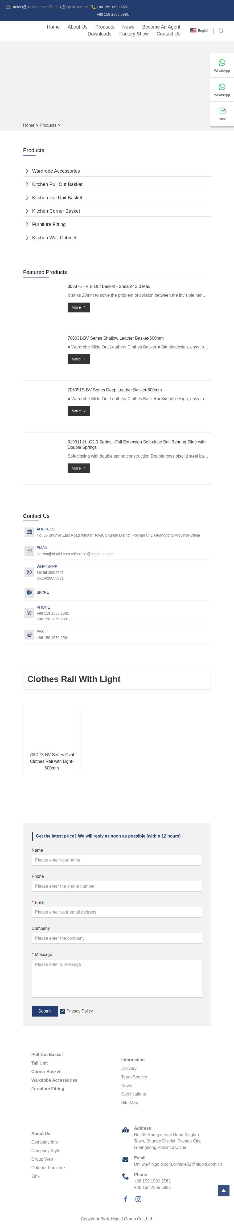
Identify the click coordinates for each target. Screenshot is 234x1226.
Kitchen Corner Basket (56, 211)
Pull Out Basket (47, 1054)
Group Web (42, 1159)
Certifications (133, 1094)
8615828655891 (50, 578)
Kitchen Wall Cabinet (54, 237)
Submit (45, 1011)
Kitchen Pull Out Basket (57, 184)
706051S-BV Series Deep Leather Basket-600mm (115, 390)
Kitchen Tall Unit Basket (57, 197)
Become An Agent (161, 27)
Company (41, 928)
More (79, 307)
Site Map (129, 1102)
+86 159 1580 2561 (53, 638)
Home (53, 27)
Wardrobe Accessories (56, 171)
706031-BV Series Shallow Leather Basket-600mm (116, 338)
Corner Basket (45, 1071)
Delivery (129, 1068)
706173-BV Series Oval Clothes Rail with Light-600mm (52, 761)
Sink (35, 1176)
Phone (38, 876)
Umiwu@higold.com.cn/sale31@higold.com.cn (49, 7)
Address (142, 1128)
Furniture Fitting (49, 224)
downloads (99, 34)
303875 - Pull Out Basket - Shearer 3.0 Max (109, 286)
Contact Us (168, 34)
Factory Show (134, 34)
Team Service (134, 1077)
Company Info (44, 1142)
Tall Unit (39, 1063)
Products (104, 27)
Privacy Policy (80, 1011)
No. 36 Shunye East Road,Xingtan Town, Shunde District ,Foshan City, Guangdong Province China (118, 535)
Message (42, 954)
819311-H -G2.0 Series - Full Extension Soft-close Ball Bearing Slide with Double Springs (137, 445)
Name (37, 850)
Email (39, 902)
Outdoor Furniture (48, 1167)
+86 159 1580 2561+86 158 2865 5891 (113, 11)
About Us (77, 27)
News (128, 27)
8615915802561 (50, 572)
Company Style (45, 1150)
